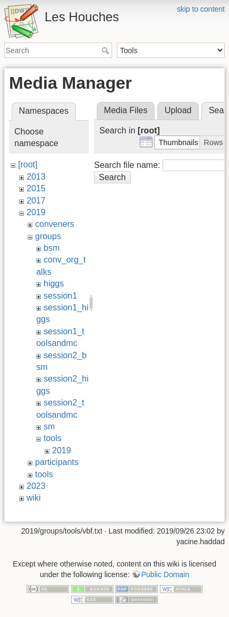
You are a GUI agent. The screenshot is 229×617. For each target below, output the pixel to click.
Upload (178, 110)
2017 (36, 200)
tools (53, 438)
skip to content (201, 9)
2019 (36, 212)
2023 (36, 486)
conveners (54, 224)
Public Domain (165, 574)
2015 (36, 188)
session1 (60, 295)
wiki (34, 497)
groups (48, 236)
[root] (27, 164)
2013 (36, 176)
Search (106, 50)
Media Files (126, 110)
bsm (52, 247)
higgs (54, 283)
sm (49, 426)
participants (57, 462)
